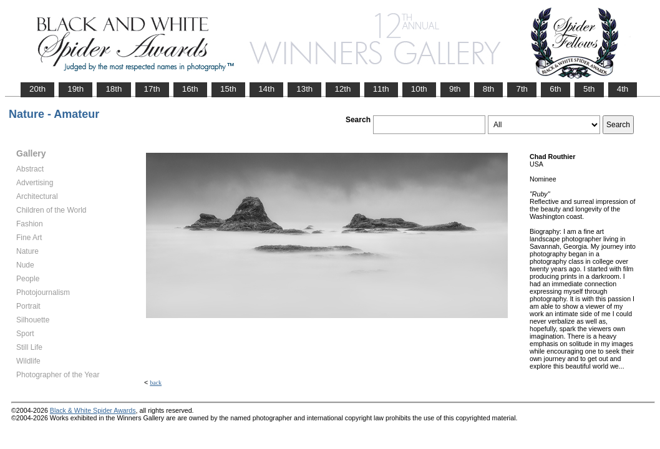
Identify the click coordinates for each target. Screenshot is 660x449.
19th (75, 89)
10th (419, 89)
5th (589, 89)
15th (228, 89)
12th (342, 89)
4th (623, 89)
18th (114, 89)
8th (489, 89)
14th (266, 89)
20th (37, 89)
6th (555, 89)
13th (304, 89)
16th (190, 89)
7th (522, 89)
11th (381, 89)
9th (455, 89)
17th (152, 89)
